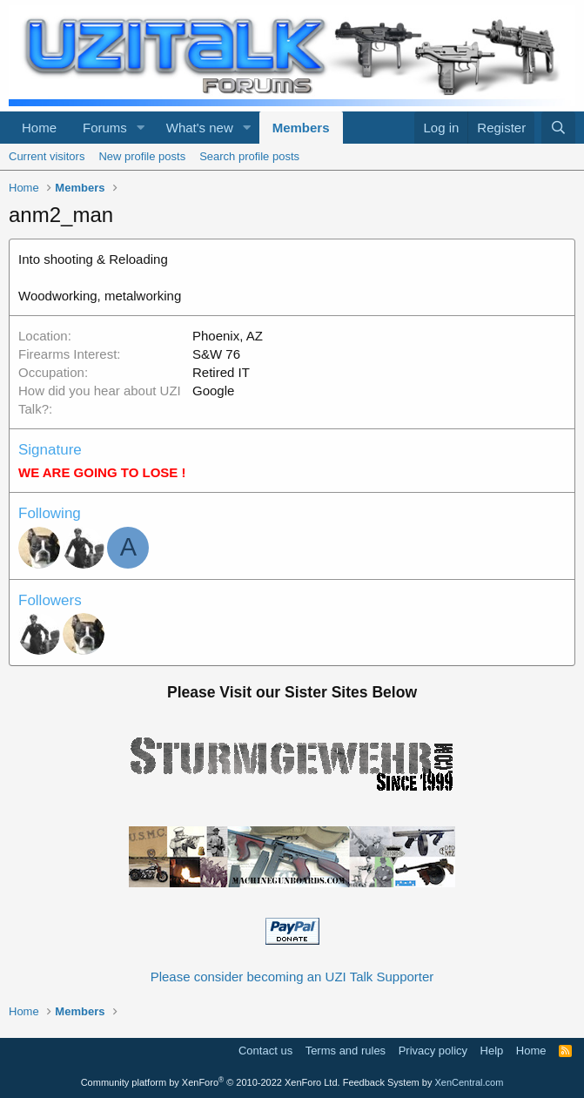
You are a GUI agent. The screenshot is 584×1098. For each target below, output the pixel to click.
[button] (141, 127)
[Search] (558, 127)
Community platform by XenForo (210, 1082)
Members (301, 127)
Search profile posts (249, 156)
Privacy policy (433, 1050)
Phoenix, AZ (227, 335)
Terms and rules (345, 1050)
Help (492, 1050)
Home (39, 127)
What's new (199, 127)
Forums (105, 127)
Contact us (265, 1050)
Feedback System (381, 1082)
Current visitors (46, 156)
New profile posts (141, 156)
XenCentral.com (468, 1082)
